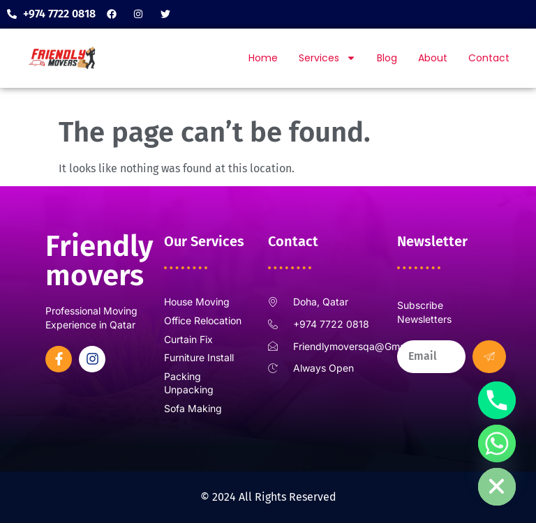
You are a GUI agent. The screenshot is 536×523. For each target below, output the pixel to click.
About (432, 58)
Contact (488, 58)
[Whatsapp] (497, 443)
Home (263, 58)
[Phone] (497, 400)
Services (327, 58)
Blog (387, 58)
